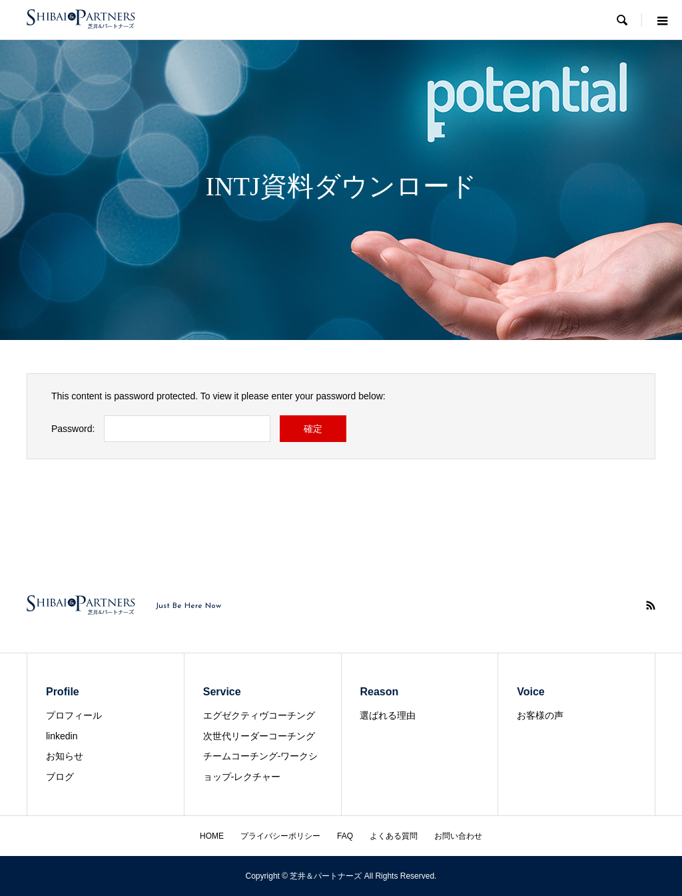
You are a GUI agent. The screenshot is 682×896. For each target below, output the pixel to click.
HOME (212, 836)
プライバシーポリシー (280, 836)
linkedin (61, 736)
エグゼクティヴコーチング (259, 715)
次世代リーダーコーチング (259, 736)
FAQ (345, 836)
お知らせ (64, 756)
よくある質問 (394, 836)
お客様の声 (540, 715)
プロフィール (74, 715)
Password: (73, 428)
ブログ (60, 776)
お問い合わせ (458, 836)
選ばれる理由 (388, 715)
